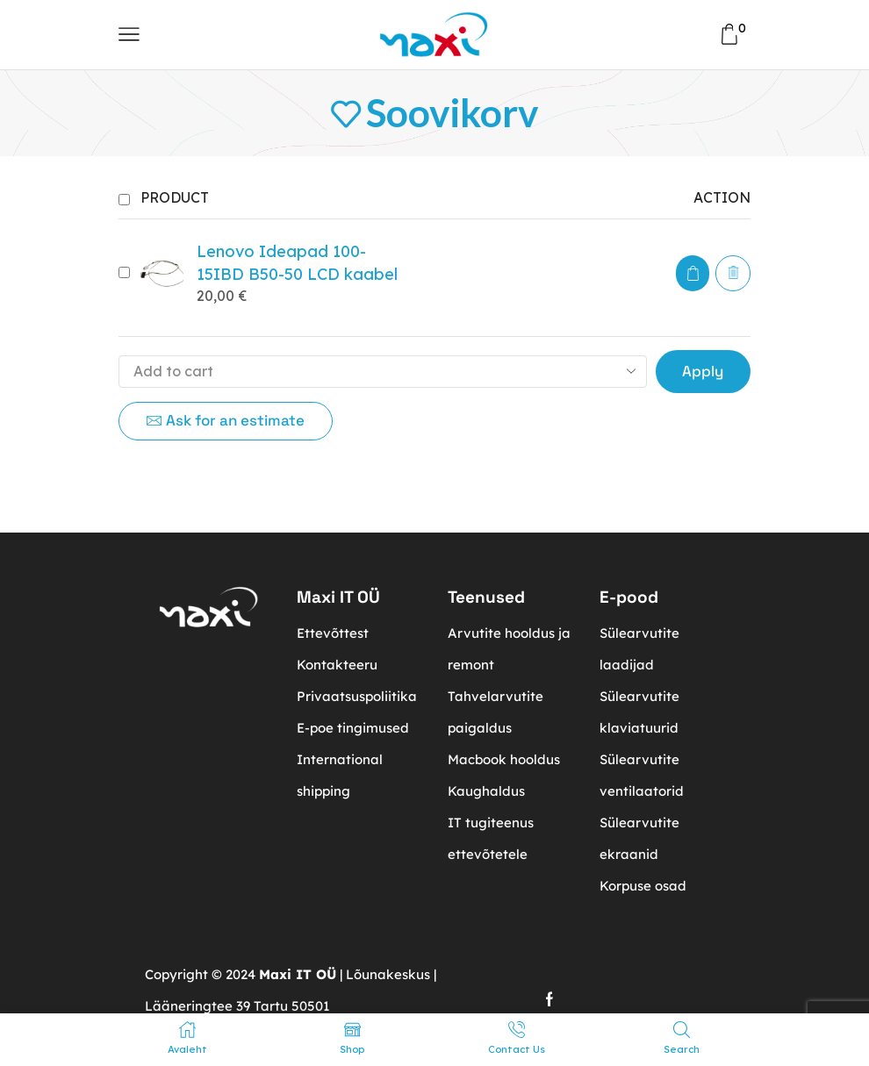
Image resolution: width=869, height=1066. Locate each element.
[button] (692, 273)
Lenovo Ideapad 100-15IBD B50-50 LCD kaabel (297, 262)
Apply (702, 371)
